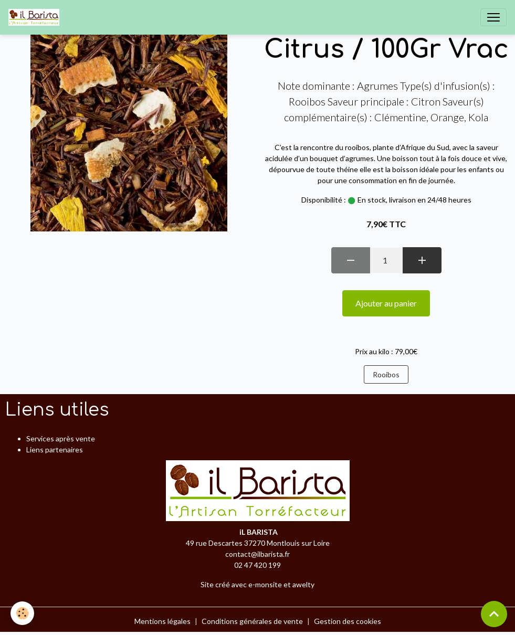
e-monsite (265, 584)
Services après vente (60, 438)
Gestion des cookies (347, 621)
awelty (303, 584)
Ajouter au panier (386, 303)
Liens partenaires (54, 449)
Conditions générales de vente (252, 621)
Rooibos (386, 374)
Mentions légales (162, 621)
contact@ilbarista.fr (257, 553)
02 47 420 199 (257, 564)
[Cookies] (22, 613)
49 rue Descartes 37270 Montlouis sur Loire (258, 542)
